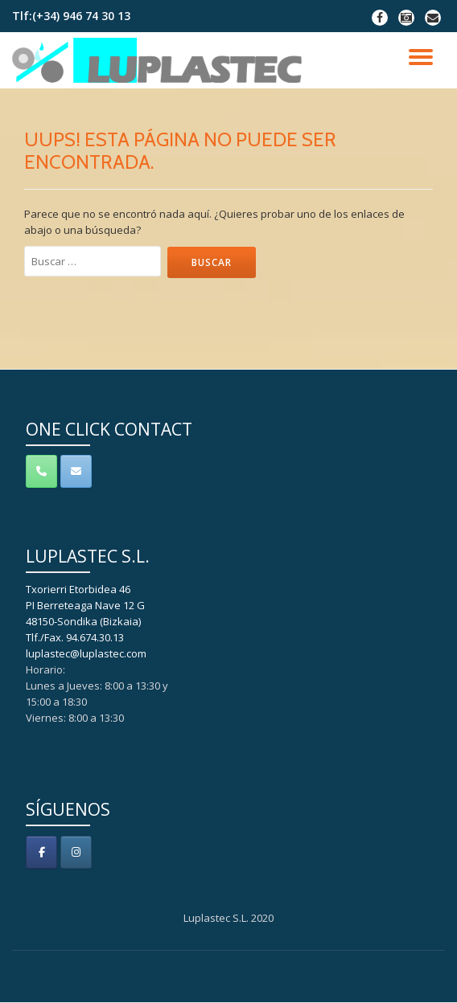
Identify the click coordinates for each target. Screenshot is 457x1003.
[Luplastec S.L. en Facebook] (41, 852)
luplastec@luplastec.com (86, 653)
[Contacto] (76, 471)
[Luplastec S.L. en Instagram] (76, 852)
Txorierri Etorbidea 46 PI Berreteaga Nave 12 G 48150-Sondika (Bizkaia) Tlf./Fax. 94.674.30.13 (85, 613)
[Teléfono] (41, 471)
